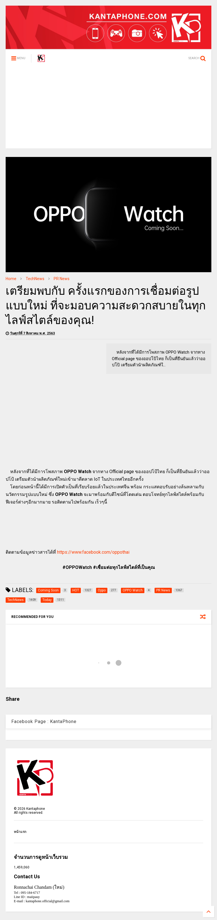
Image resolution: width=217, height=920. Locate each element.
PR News (62, 278)
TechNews (35, 278)
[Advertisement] (108, 109)
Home (11, 278)
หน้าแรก (20, 832)
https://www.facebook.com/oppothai (93, 552)
